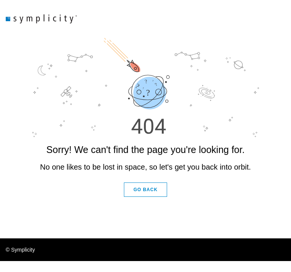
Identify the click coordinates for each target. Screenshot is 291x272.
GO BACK (145, 189)
